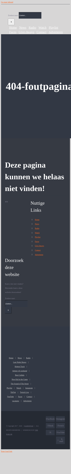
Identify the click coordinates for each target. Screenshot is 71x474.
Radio (37, 228)
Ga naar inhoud (7, 2)
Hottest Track (20, 367)
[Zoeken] (11, 22)
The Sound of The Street (20, 384)
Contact (38, 250)
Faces (37, 242)
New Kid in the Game (20, 379)
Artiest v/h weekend (19, 371)
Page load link (6, 451)
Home (37, 220)
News (37, 224)
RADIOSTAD (28, 426)
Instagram (29, 388)
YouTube (10, 397)
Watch (37, 233)
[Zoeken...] (30, 15)
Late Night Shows (19, 362)
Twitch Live (24, 392)
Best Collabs (19, 375)
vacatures (15, 401)
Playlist (37, 237)
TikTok (13, 392)
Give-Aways (39, 246)
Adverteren (39, 255)
